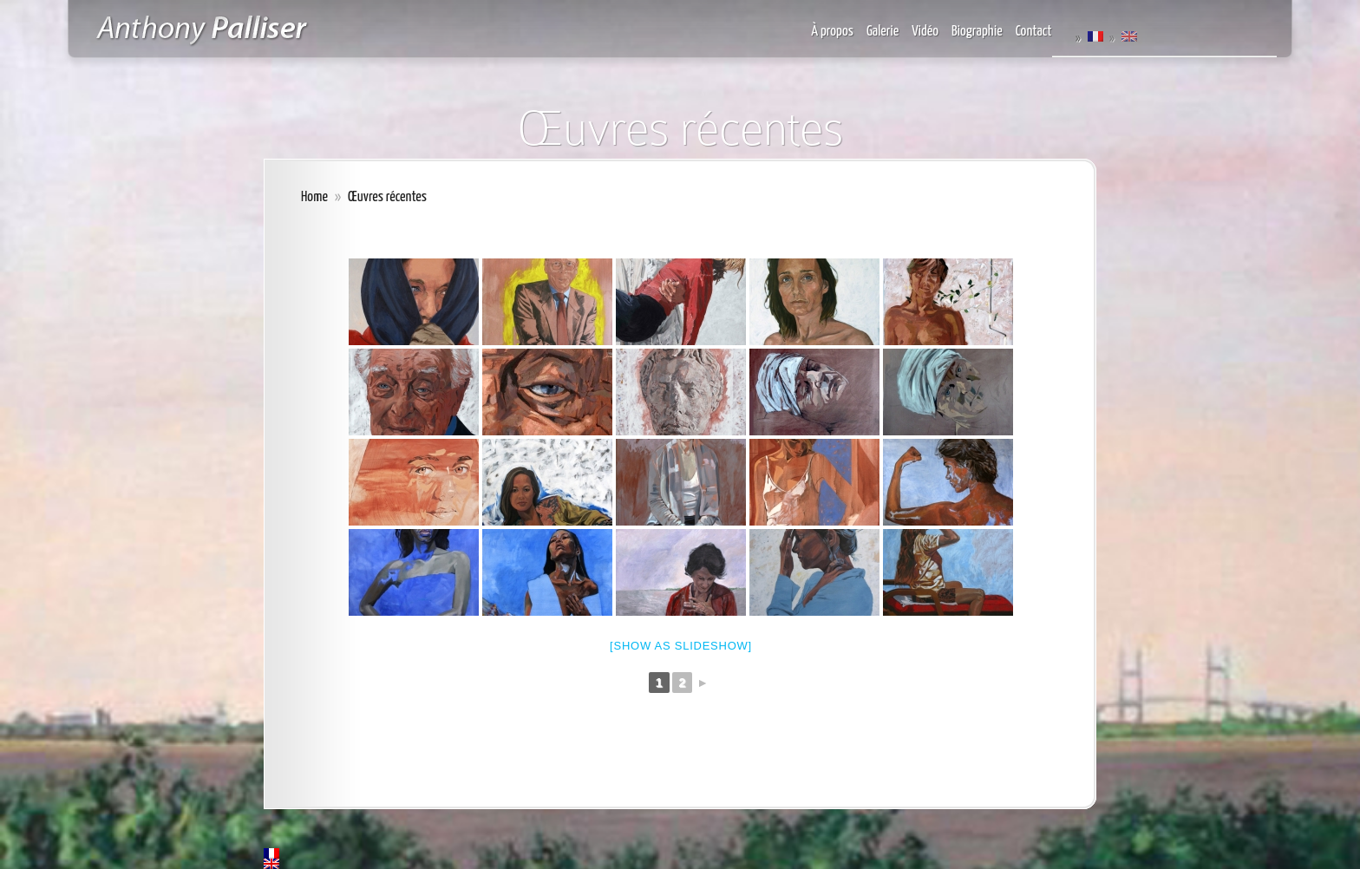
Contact (1034, 31)
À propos (832, 31)
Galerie (882, 31)
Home (314, 197)
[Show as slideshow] (681, 645)
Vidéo (925, 31)
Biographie (977, 31)
